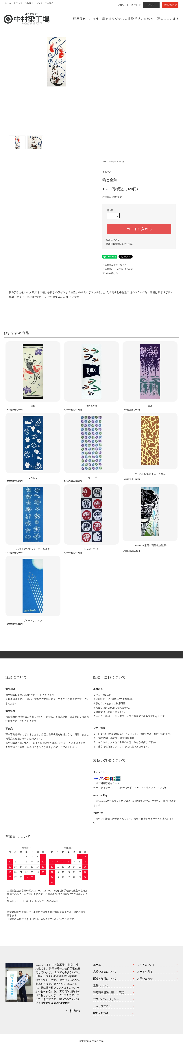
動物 (122, 162)
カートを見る (145, 971)
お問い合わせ (170, 4)
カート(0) (136, 4)
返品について (112, 239)
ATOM (104, 1013)
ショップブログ (102, 1006)
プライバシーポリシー (106, 999)
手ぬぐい (114, 162)
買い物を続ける (110, 273)
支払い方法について (104, 971)
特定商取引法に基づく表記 (119, 243)
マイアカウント (146, 964)
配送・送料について (104, 978)
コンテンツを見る (44, 3)
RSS (96, 1013)
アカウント (123, 4)
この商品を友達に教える (114, 265)
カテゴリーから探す (23, 3)
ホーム (8, 3)
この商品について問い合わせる (117, 269)
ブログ (151, 4)
